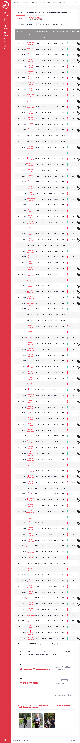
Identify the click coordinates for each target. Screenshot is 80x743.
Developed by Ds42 (71, 740)
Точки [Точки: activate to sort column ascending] (63, 32)
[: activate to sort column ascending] (78, 34)
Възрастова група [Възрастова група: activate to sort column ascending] (44, 34)
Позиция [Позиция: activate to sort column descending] (18, 32)
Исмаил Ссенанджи (35, 669)
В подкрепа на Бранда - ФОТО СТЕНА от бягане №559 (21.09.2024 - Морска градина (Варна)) (44, 707)
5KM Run (20, 18)
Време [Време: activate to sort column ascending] (37, 32)
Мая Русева (28, 683)
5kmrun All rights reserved (24, 740)
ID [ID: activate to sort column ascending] (23, 34)
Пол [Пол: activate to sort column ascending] (49, 32)
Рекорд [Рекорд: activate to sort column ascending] (67, 32)
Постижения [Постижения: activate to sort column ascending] (56, 32)
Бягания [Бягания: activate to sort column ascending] (73, 32)
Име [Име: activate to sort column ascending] (29, 34)
